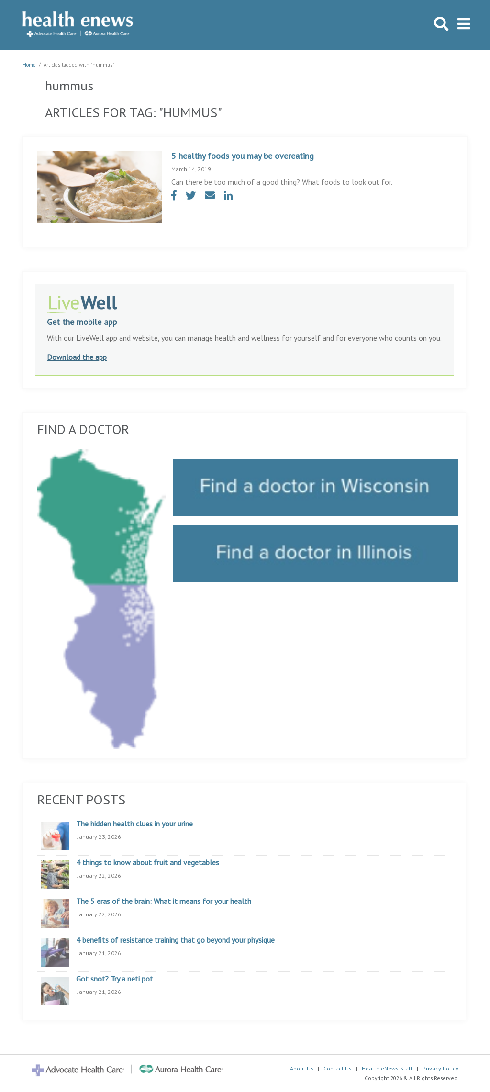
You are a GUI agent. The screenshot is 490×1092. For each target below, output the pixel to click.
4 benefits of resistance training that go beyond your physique (175, 940)
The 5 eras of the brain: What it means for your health (163, 901)
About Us (301, 1068)
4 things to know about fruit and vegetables (147, 862)
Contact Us (337, 1068)
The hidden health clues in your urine (134, 824)
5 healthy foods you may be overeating (242, 155)
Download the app (77, 357)
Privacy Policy (440, 1068)
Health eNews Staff (387, 1068)
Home (29, 64)
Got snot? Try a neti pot (114, 979)
